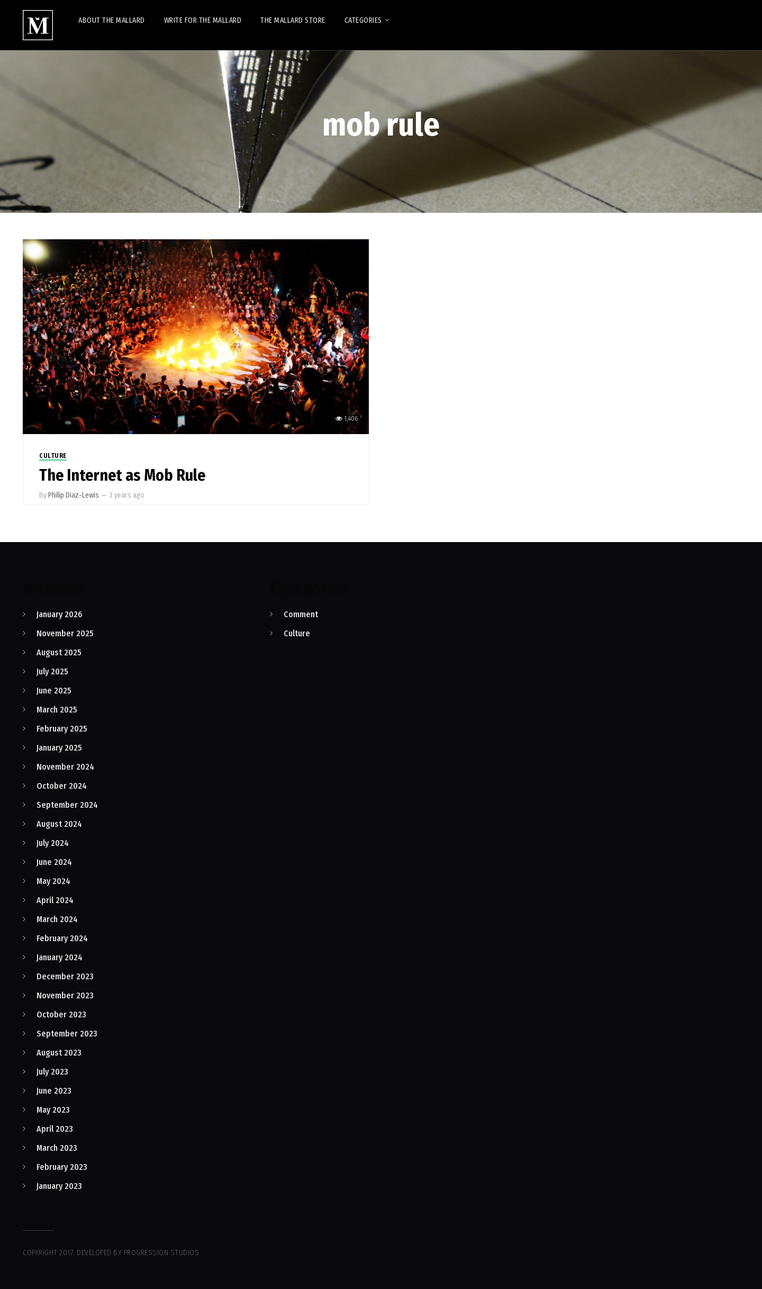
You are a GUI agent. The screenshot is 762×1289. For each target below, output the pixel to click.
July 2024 (53, 843)
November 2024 (65, 767)
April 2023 (55, 1129)
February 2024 (62, 938)
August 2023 (59, 1053)
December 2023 (65, 976)
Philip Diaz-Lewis (73, 495)
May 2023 (53, 1110)
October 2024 (62, 786)
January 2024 (60, 957)
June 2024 (54, 862)
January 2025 (59, 748)
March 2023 (57, 1148)
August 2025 (59, 652)
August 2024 (59, 824)
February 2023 (62, 1167)
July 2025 (52, 671)
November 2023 (65, 995)
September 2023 (67, 1034)
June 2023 (54, 1091)
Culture (53, 455)
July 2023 (52, 1072)
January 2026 (60, 614)
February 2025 (62, 729)
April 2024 (55, 900)
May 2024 (53, 881)
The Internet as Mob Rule (122, 475)
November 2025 (65, 633)
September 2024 (67, 805)
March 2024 (57, 919)
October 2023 (61, 1014)
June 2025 (54, 691)
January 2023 (59, 1186)
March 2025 (57, 710)
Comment (301, 614)
